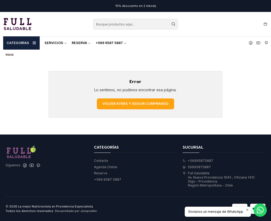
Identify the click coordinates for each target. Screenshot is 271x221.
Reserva (81, 43)
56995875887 (197, 167)
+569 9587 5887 (111, 43)
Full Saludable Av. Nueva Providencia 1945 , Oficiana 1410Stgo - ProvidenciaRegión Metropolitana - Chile (219, 179)
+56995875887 (198, 161)
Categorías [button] (21, 43)
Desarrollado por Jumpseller (76, 211)
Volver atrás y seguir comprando (135, 104)
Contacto (101, 161)
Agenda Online (105, 167)
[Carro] (265, 24)
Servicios (55, 43)
